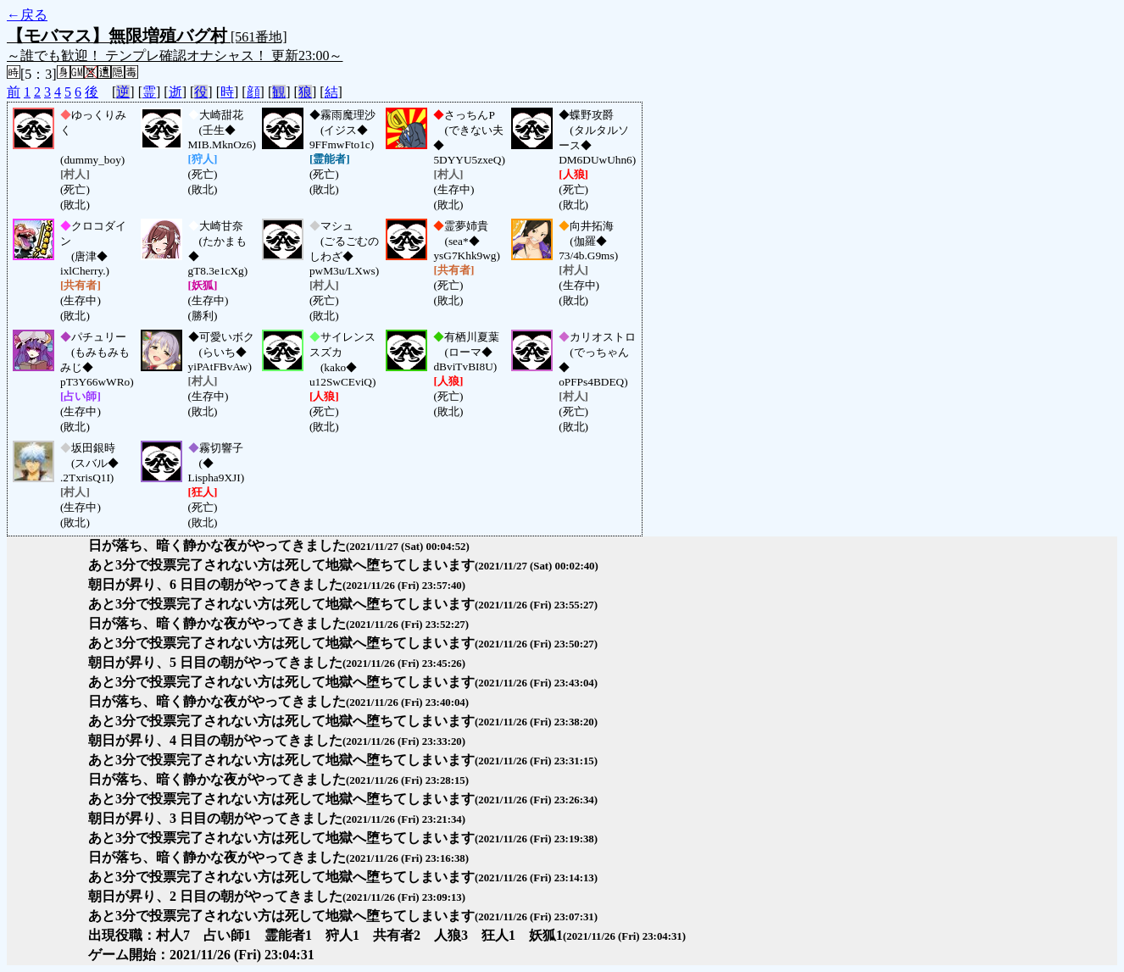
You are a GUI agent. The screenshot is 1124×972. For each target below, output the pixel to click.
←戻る (27, 15)
